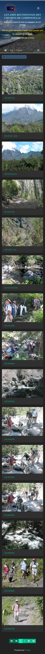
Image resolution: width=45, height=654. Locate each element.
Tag (11, 50)
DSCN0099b (9, 363)
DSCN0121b (9, 98)
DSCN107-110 (10, 250)
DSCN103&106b (11, 288)
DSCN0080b (9, 591)
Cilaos (19, 50)
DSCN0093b (9, 401)
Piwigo (28, 650)
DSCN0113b (9, 212)
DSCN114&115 (10, 174)
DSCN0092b (9, 439)
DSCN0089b (9, 515)
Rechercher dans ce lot (14, 57)
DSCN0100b (9, 326)
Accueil (5, 50)
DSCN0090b (9, 477)
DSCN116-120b (10, 136)
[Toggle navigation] (38, 8)
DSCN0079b (9, 629)
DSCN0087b (9, 553)
